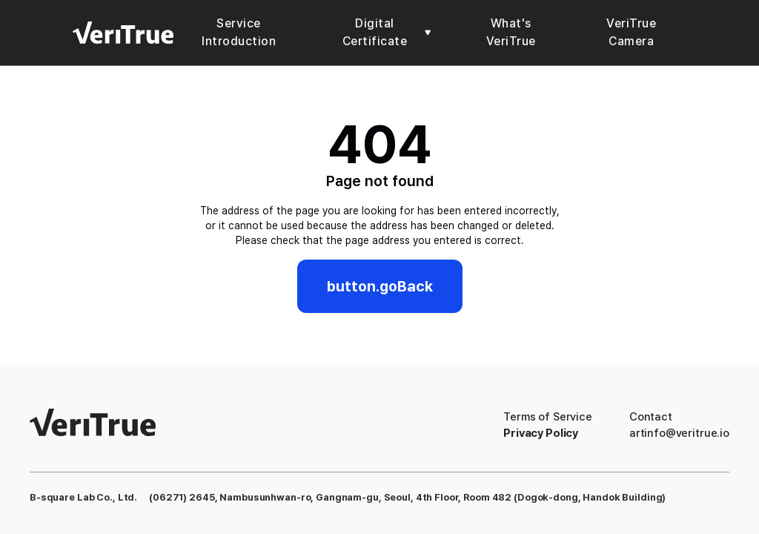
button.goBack (380, 286)
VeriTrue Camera (631, 32)
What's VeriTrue (511, 32)
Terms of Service (547, 416)
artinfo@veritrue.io (679, 433)
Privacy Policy (540, 433)
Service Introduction (239, 32)
